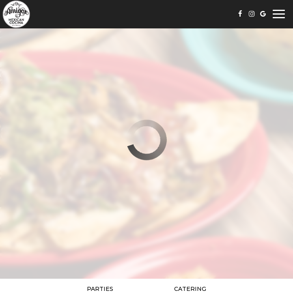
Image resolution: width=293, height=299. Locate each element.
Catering (190, 289)
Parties (100, 289)
